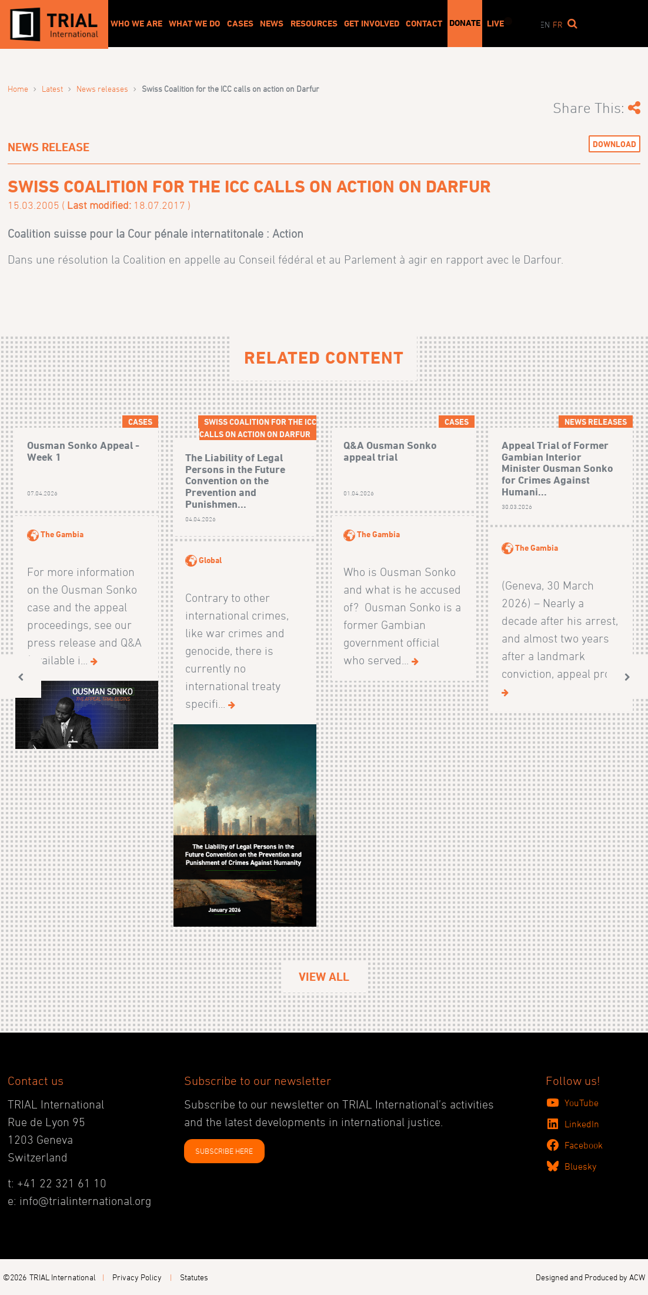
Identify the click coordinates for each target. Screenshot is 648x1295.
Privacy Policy (137, 1277)
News (271, 23)
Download (614, 144)
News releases (102, 89)
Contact (424, 23)
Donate (464, 23)
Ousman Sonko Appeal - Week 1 (83, 451)
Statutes (194, 1277)
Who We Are (136, 23)
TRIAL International (62, 1277)
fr (558, 24)
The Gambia (62, 534)
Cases (240, 23)
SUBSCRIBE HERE (224, 1151)
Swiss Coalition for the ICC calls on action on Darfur (257, 428)
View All (324, 977)
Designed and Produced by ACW (590, 1277)
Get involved (371, 23)
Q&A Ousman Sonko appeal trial (390, 451)
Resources (314, 23)
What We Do (194, 23)
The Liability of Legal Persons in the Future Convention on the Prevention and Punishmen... (235, 480)
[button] (20, 677)
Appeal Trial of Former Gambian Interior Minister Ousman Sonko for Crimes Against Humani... (557, 468)
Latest (52, 89)
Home (18, 89)
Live (495, 23)
